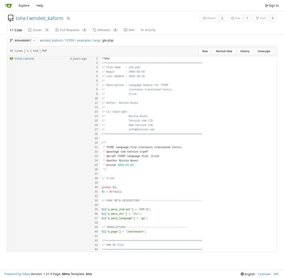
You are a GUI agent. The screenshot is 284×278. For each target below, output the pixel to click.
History (244, 51)
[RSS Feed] (68, 18)
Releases (105, 30)
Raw (205, 51)
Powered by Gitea (17, 274)
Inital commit (24, 58)
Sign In (272, 5)
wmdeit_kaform (46, 18)
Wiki (129, 30)
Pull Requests (71, 30)
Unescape (264, 51)
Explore (24, 5)
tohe (21, 18)
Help (39, 5)
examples (84, 40)
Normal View (224, 51)
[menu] (248, 274)
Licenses (264, 274)
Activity (148, 30)
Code (16, 30)
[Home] (8, 6)
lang (96, 40)
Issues (38, 30)
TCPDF (70, 40)
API (276, 274)
